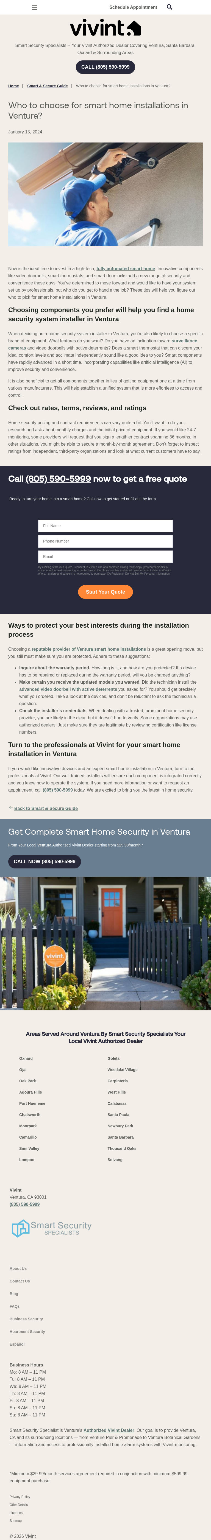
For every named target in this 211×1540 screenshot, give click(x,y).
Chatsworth (29, 1115)
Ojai (22, 1069)
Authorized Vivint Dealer (109, 1430)
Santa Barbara (121, 1137)
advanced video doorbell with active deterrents (68, 689)
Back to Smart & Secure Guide (43, 808)
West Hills (117, 1092)
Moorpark (28, 1126)
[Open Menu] (34, 7)
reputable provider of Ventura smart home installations (89, 649)
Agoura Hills (30, 1092)
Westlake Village (123, 1069)
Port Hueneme (32, 1103)
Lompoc (26, 1160)
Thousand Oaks (122, 1148)
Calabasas (117, 1103)
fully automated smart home (125, 268)
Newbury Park (120, 1126)
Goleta (114, 1058)
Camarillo (28, 1137)
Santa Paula (118, 1115)
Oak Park (27, 1081)
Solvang (115, 1160)
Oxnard (26, 1058)
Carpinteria (118, 1081)
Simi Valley (29, 1148)
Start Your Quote (105, 592)
